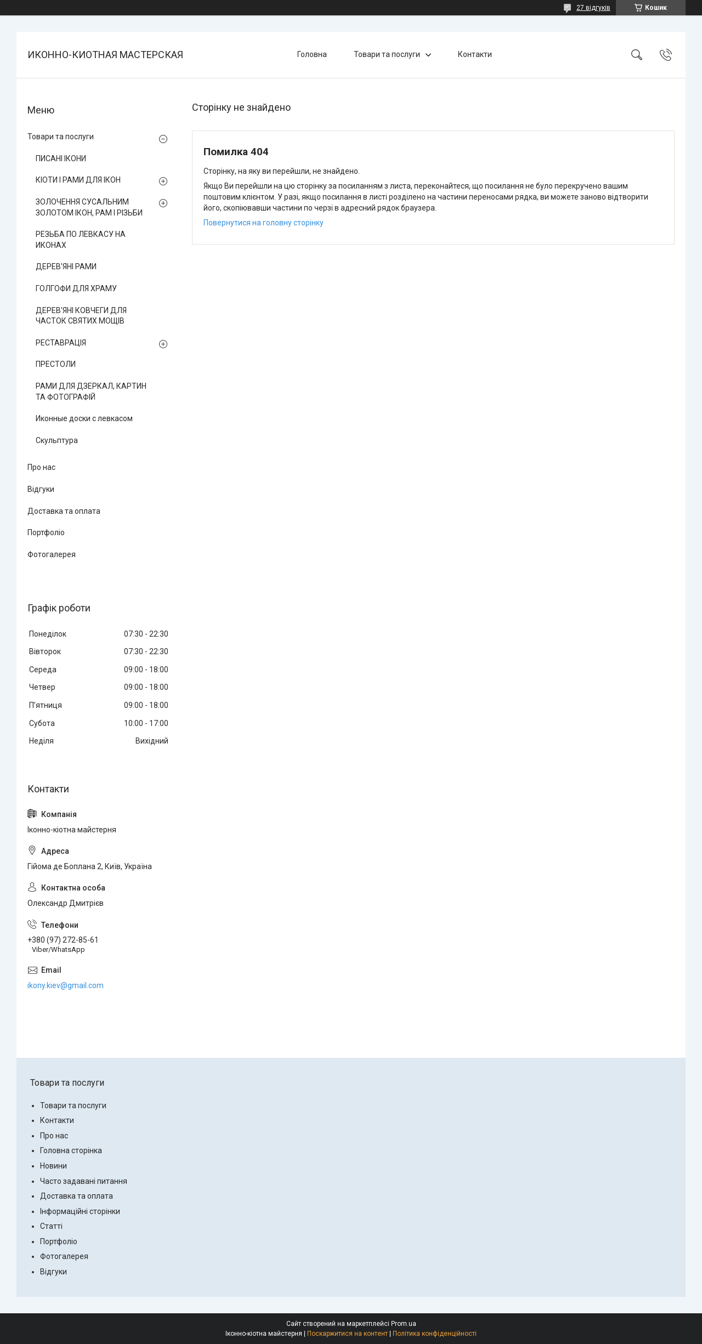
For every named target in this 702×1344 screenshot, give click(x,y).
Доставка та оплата (63, 511)
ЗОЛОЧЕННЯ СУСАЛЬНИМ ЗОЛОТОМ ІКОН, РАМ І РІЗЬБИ (89, 207)
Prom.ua (403, 1324)
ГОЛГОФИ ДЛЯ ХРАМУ (76, 288)
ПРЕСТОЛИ (56, 364)
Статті (51, 1226)
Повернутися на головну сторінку (263, 222)
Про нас (41, 467)
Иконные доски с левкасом (84, 418)
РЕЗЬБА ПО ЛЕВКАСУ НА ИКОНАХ (81, 239)
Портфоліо (46, 532)
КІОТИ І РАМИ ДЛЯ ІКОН (78, 179)
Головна (312, 54)
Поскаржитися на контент (347, 1333)
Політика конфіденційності (435, 1333)
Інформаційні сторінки (80, 1211)
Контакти (475, 54)
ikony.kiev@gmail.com (65, 985)
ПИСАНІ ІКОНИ (61, 158)
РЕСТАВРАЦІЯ (61, 342)
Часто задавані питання (83, 1181)
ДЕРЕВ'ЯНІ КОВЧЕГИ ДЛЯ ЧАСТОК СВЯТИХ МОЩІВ (81, 316)
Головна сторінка (71, 1150)
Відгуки (40, 489)
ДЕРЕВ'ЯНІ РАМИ (66, 266)
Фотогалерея (51, 554)
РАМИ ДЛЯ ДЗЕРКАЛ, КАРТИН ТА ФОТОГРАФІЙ (91, 391)
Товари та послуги (387, 54)
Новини (53, 1165)
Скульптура (57, 440)
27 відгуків (593, 8)
